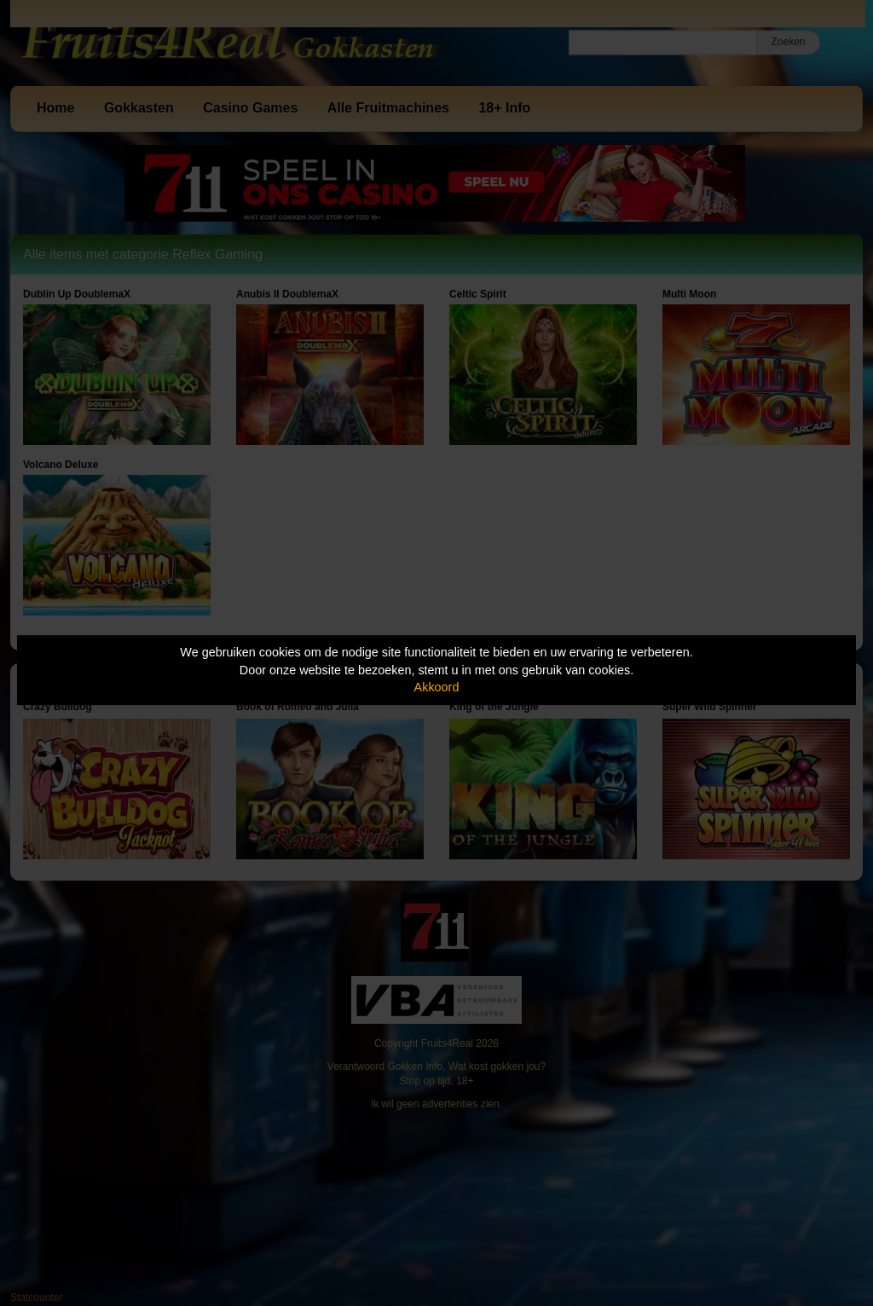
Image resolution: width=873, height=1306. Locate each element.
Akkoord (437, 687)
